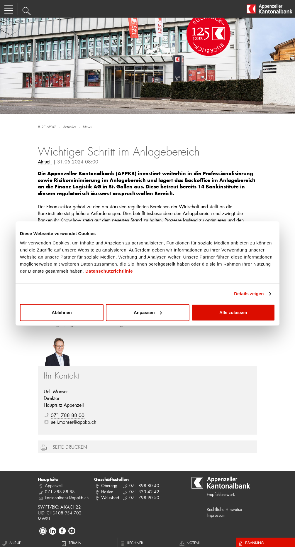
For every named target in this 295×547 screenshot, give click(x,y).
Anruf (11, 542)
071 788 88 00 (67, 415)
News (87, 127)
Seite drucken (69, 447)
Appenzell (53, 485)
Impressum (216, 515)
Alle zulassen (233, 312)
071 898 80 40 (144, 485)
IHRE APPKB (47, 127)
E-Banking (251, 542)
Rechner (131, 542)
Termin (70, 542)
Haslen (107, 491)
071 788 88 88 (60, 491)
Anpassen (148, 312)
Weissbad (110, 497)
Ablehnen (62, 312)
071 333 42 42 (144, 491)
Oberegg (109, 485)
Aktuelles (69, 127)
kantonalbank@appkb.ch (67, 497)
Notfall (190, 542)
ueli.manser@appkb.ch (73, 422)
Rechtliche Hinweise (224, 509)
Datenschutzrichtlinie (109, 271)
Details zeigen (249, 293)
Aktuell (45, 161)
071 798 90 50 (144, 497)
